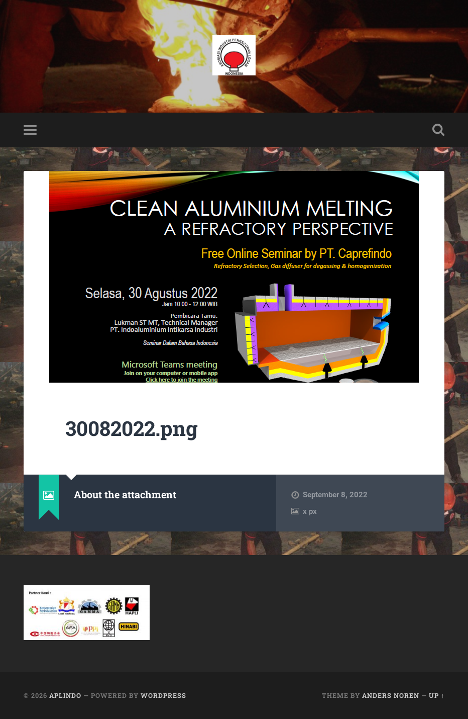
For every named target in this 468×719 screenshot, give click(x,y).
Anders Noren (390, 695)
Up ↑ (436, 695)
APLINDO (65, 695)
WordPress (163, 695)
